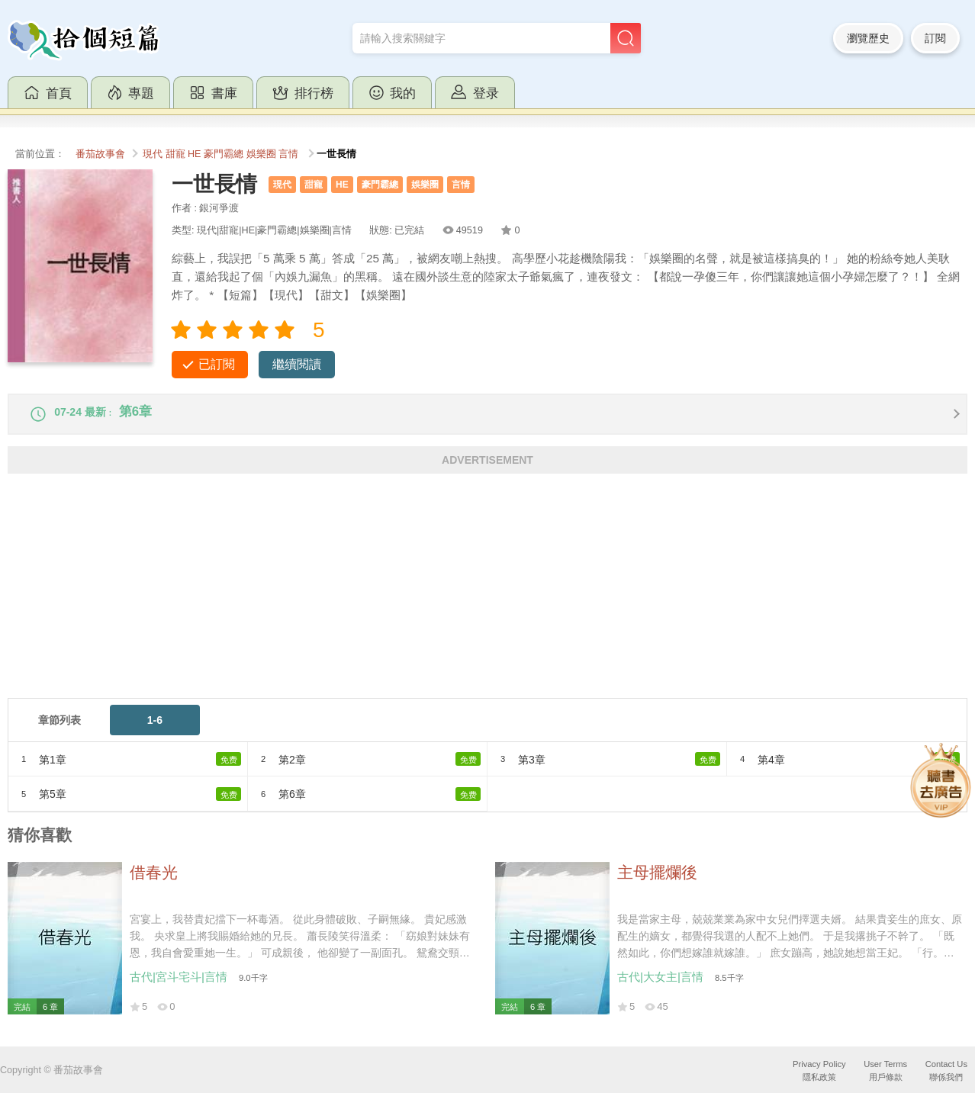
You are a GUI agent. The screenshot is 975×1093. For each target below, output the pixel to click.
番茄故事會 (100, 154)
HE (194, 154)
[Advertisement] (465, 600)
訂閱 (935, 38)
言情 (288, 154)
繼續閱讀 (296, 364)
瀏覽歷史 (868, 38)
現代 (152, 154)
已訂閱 (216, 364)
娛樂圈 (261, 154)
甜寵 (175, 154)
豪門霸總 (223, 154)
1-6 (154, 729)
